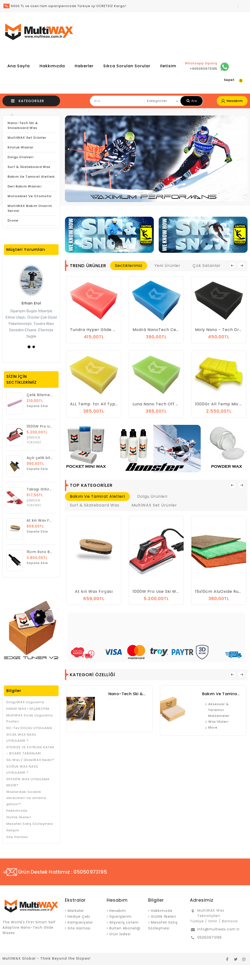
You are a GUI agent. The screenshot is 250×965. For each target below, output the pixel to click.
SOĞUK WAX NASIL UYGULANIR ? (22, 769)
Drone (13, 220)
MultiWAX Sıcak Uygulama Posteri (29, 718)
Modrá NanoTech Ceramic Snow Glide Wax (178, 329)
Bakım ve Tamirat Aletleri (31, 176)
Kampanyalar (80, 922)
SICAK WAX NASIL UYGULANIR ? (21, 737)
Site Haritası (17, 837)
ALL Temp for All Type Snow (100, 404)
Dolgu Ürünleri (20, 157)
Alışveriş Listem (124, 922)
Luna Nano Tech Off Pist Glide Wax (169, 404)
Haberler (84, 66)
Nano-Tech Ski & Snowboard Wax (23, 125)
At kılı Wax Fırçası (43, 520)
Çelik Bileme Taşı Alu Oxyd (52, 394)
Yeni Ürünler (167, 265)
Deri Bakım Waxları (25, 186)
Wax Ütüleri (218, 721)
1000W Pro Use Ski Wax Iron (162, 591)
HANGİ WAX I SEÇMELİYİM (27, 708)
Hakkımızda (52, 66)
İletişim (12, 830)
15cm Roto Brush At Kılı (48, 551)
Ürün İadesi (120, 934)
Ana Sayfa (18, 66)
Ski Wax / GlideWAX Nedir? (30, 760)
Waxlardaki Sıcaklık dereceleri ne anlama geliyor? (26, 798)
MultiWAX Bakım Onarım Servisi (30, 208)
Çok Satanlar (207, 265)
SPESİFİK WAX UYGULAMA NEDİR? (28, 782)
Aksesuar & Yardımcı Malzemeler (219, 710)
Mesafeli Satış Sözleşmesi (29, 823)
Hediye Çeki (79, 916)
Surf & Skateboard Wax (29, 167)
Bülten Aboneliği (124, 928)
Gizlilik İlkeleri (18, 817)
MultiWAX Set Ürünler (27, 137)
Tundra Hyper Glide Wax (96, 329)
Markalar (76, 910)
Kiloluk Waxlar (20, 147)
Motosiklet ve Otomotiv (30, 196)
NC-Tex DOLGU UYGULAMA (29, 728)
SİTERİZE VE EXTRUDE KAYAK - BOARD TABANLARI (30, 750)
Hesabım (117, 910)
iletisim (168, 66)
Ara (192, 101)
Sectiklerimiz (128, 265)
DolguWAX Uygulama (25, 702)
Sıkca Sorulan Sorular (126, 66)
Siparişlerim (120, 916)
